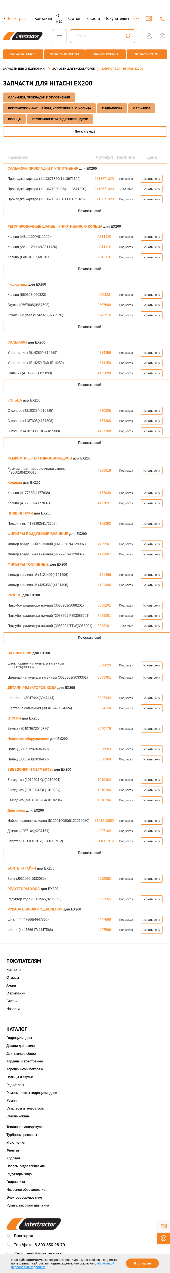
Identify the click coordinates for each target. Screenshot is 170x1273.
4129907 (104, 540)
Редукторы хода (19, 1170)
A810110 (104, 254)
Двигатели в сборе (21, 1050)
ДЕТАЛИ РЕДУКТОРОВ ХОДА (32, 684)
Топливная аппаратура (24, 1123)
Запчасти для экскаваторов (73, 65)
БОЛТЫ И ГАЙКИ (22, 865)
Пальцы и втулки (19, 1073)
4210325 (104, 407)
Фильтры (13, 1147)
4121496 (104, 571)
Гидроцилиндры (19, 1034)
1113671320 (104, 175)
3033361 (104, 674)
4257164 (104, 827)
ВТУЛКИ (14, 715)
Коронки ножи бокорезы (25, 1066)
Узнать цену (151, 175)
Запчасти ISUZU (148, 54)
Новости (92, 18)
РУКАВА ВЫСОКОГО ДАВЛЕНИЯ (35, 906)
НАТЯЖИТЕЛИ (20, 650)
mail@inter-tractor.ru (45, 1250)
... (136, 16)
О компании (15, 990)
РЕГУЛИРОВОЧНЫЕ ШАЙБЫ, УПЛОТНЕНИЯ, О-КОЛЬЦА (49, 105)
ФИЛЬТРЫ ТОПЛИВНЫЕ (28, 561)
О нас (59, 18)
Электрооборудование (24, 1194)
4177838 (104, 489)
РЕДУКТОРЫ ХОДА (24, 885)
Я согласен (142, 1263)
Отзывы (12, 974)
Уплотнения (15, 1139)
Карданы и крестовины (24, 1058)
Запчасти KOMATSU (64, 54)
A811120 (104, 233)
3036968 (104, 756)
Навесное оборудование (28, 735)
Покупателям (116, 18)
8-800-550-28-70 (50, 1241)
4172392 (104, 520)
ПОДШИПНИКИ (20, 510)
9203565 (104, 895)
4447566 (104, 916)
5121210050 (104, 817)
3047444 (104, 694)
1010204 (104, 776)
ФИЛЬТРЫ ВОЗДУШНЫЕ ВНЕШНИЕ (38, 530)
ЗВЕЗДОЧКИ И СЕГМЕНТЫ (30, 766)
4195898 (104, 369)
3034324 (104, 705)
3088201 (104, 602)
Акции (11, 982)
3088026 (104, 662)
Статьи (74, 18)
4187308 (104, 417)
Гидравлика (112, 105)
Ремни (11, 1097)
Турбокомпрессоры (21, 1131)
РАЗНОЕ (14, 592)
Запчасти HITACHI (22, 54)
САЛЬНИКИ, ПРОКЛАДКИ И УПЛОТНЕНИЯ (39, 94)
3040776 (104, 725)
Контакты (43, 18)
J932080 (104, 875)
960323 (104, 291)
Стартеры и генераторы (25, 1105)
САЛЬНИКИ (141, 105)
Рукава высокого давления (27, 1202)
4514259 (104, 349)
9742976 (104, 312)
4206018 (104, 467)
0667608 (104, 301)
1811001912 (104, 838)
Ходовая (15, 479)
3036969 (104, 745)
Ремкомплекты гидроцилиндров (31, 1089)
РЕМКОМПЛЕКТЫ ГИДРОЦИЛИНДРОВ (60, 115)
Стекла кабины (18, 1113)
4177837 (104, 499)
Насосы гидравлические (25, 1163)
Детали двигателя (20, 1042)
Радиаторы (15, 1081)
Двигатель (16, 807)
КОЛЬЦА (14, 115)
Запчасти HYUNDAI (106, 54)
